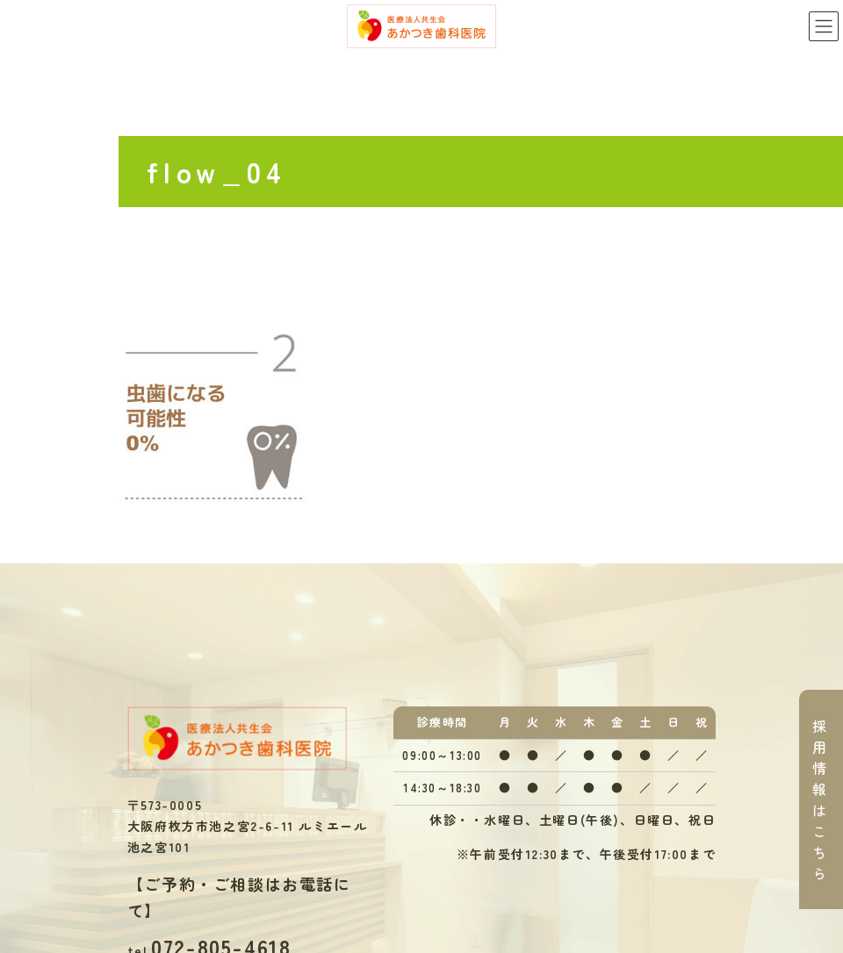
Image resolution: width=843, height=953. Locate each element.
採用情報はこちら (820, 799)
